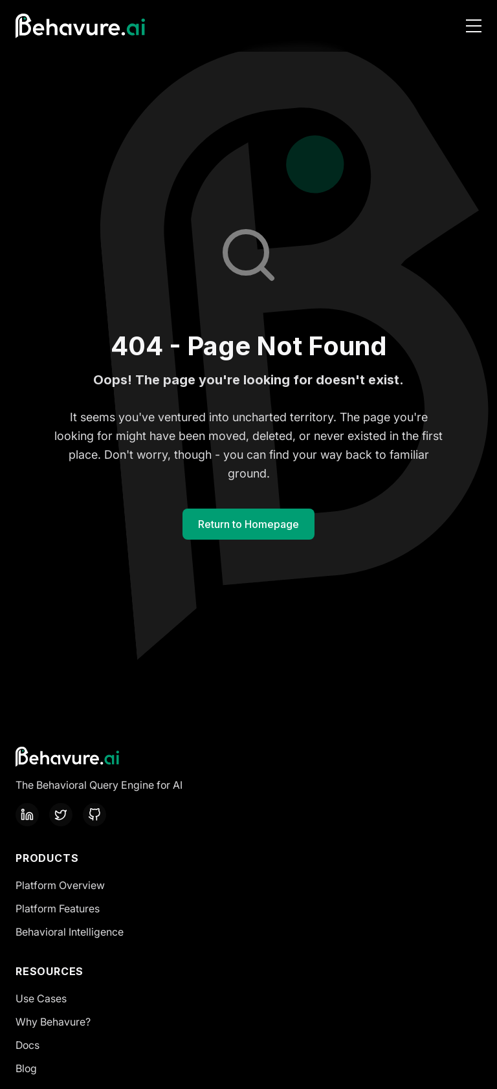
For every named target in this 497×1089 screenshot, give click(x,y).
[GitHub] (94, 814)
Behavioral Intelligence (70, 931)
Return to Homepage (248, 524)
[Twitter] (60, 814)
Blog (26, 1068)
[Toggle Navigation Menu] (473, 25)
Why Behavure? (53, 1021)
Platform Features (58, 908)
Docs (27, 1045)
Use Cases (41, 998)
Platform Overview (60, 885)
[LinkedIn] (27, 814)
